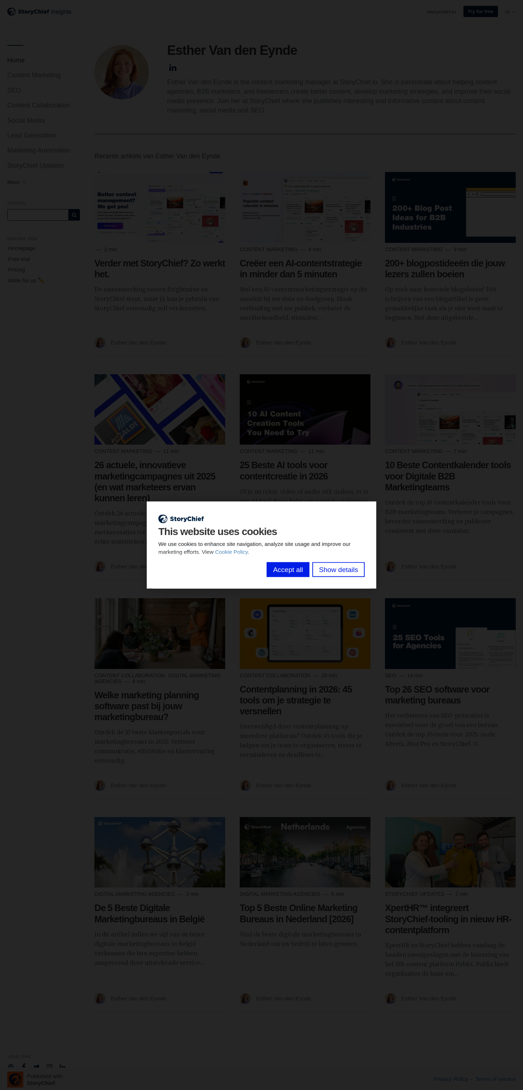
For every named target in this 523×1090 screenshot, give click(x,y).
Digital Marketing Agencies (135, 894)
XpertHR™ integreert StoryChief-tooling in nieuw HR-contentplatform (448, 919)
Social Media (26, 120)
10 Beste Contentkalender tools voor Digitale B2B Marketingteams (448, 476)
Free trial (19, 259)
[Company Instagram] (49, 1066)
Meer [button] (17, 182)
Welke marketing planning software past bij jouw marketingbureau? (146, 706)
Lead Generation (31, 135)
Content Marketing (34, 75)
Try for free (481, 11)
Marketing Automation (38, 150)
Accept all (288, 569)
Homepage (21, 248)
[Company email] (10, 1066)
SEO (14, 90)
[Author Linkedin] (173, 67)
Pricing (16, 269)
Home (16, 60)
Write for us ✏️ (26, 280)
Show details (338, 569)
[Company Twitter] (36, 1066)
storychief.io (441, 12)
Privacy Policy (451, 1079)
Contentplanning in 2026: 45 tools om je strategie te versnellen (296, 700)
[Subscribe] (74, 215)
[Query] (38, 215)
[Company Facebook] (23, 1066)
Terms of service (495, 1079)
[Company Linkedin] (62, 1066)
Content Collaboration (38, 105)
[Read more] (159, 207)
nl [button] (510, 12)
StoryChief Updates (35, 165)
